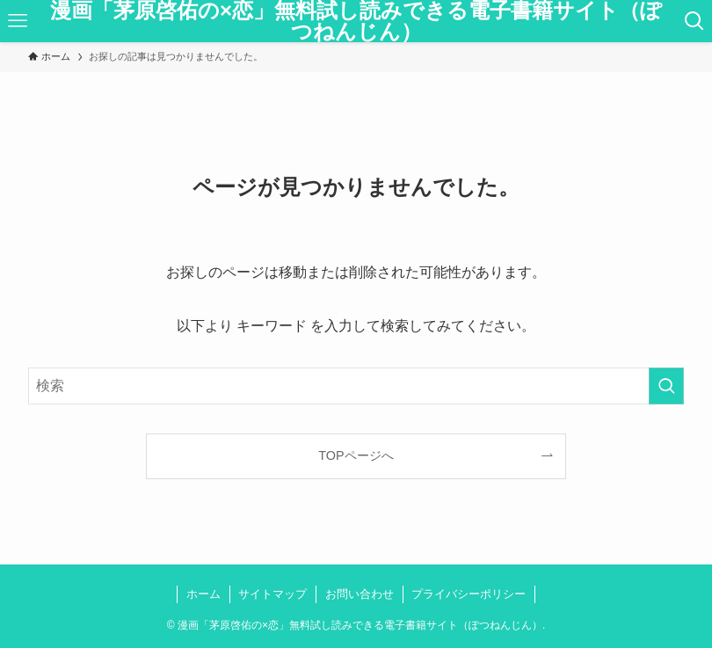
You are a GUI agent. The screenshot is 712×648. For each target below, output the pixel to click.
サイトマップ (272, 594)
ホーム (203, 594)
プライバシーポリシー (468, 594)
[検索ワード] (355, 386)
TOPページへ (355, 455)
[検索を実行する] (666, 386)
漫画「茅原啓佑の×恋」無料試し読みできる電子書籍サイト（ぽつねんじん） (356, 21)
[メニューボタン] (17, 21)
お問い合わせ (359, 594)
